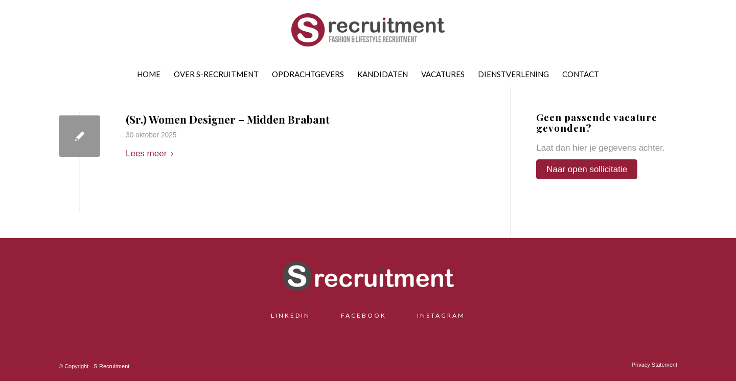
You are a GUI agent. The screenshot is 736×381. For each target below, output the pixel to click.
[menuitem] (148, 74)
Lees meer (151, 153)
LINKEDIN (294, 315)
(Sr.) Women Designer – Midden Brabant (228, 119)
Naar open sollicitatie (586, 169)
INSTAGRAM (441, 315)
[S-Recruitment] (368, 33)
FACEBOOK (363, 315)
